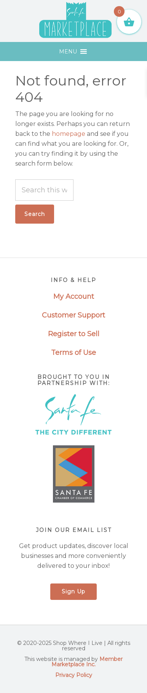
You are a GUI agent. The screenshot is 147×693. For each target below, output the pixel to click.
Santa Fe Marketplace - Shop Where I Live (75, 21)
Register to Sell (73, 334)
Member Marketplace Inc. (87, 662)
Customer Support (73, 315)
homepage (68, 133)
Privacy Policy (73, 675)
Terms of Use (73, 352)
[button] (68, 51)
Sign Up (73, 591)
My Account (73, 296)
